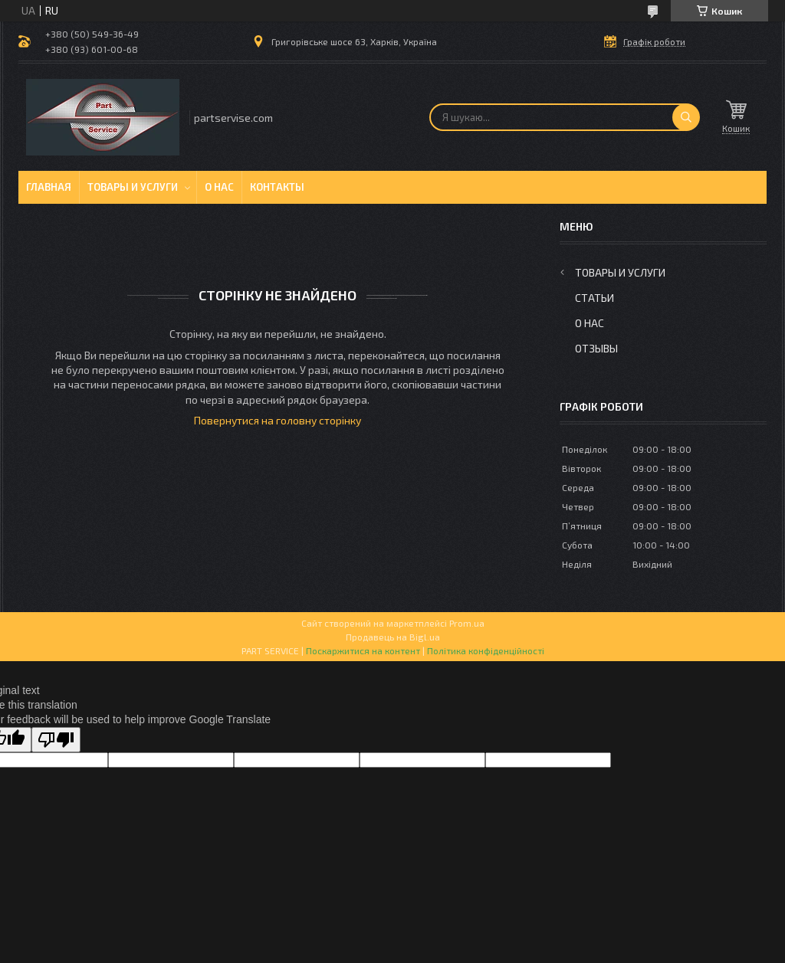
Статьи (594, 297)
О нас (219, 187)
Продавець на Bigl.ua (393, 636)
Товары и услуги (132, 187)
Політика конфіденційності (485, 650)
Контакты (277, 187)
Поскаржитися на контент (363, 650)
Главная (48, 187)
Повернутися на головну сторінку (277, 420)
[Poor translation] (55, 739)
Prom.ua (466, 622)
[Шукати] (686, 117)
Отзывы (596, 348)
